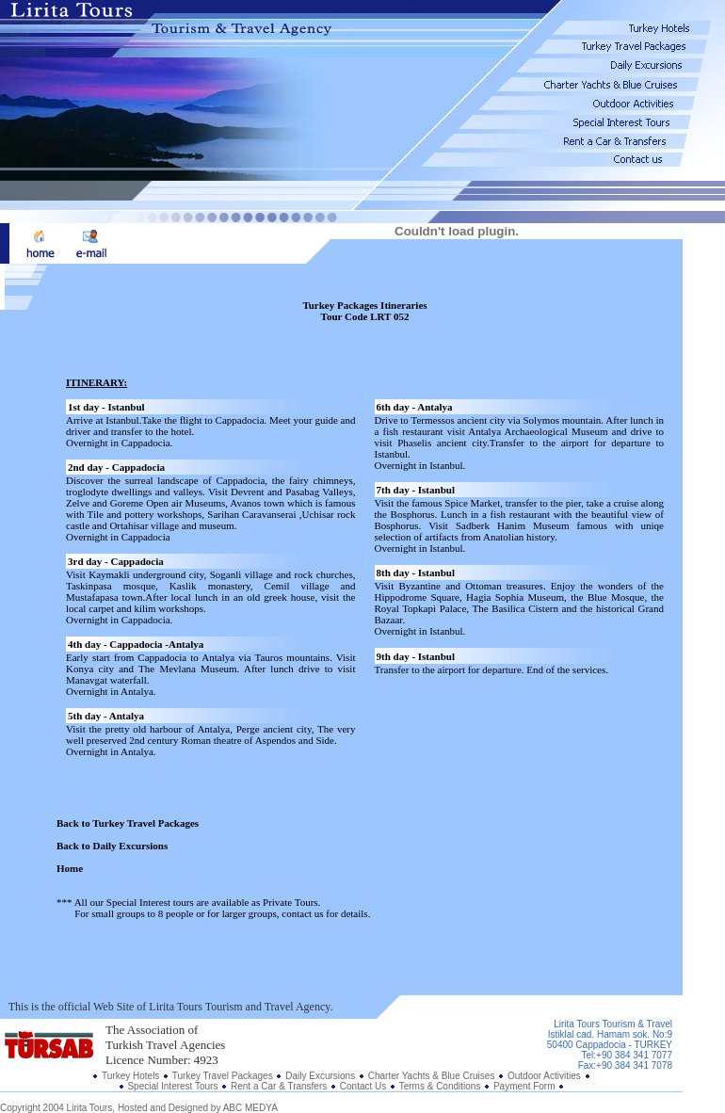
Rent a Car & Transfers (279, 1086)
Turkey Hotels (130, 1076)
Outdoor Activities (544, 1076)
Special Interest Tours (172, 1086)
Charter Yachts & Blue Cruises (431, 1076)
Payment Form (524, 1086)
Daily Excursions (321, 1076)
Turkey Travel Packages (222, 1076)
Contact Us (363, 1086)
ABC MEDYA (250, 1108)
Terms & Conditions (441, 1086)
